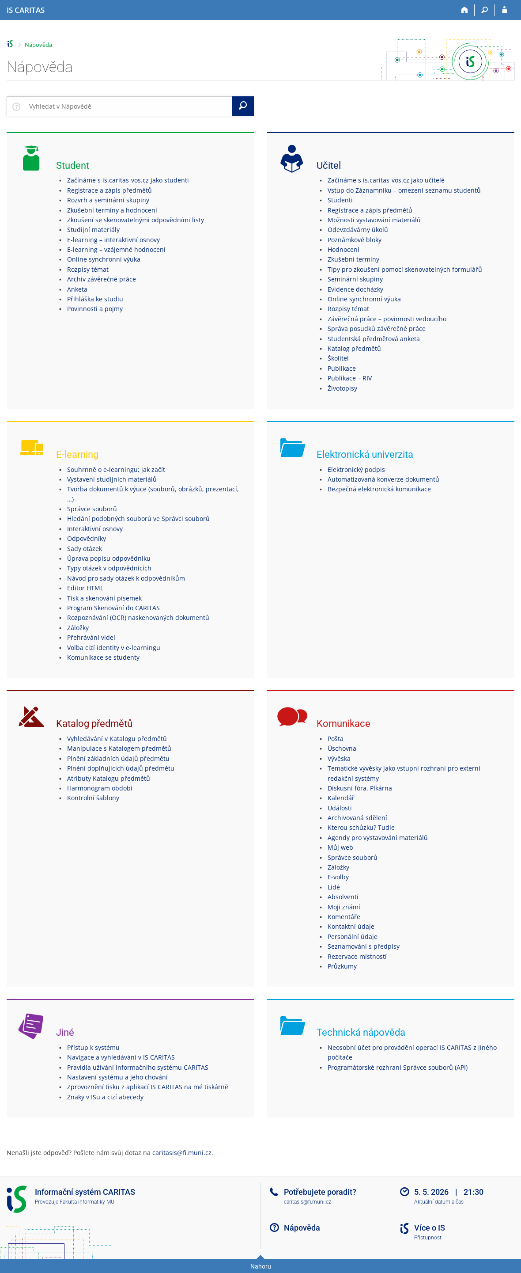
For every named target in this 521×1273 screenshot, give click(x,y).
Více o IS (429, 1227)
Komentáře (344, 916)
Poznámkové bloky (354, 240)
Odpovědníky (86, 538)
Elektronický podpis (356, 469)
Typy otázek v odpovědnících (109, 568)
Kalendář (341, 798)
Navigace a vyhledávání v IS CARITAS (121, 1057)
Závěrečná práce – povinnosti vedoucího (387, 319)
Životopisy (342, 388)
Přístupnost (428, 1238)
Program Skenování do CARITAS (113, 608)
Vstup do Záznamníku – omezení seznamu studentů (404, 190)
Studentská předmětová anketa (374, 338)
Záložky (78, 627)
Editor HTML (85, 588)
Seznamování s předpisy (364, 946)
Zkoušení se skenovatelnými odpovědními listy (135, 220)
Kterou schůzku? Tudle (361, 827)
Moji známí (344, 907)
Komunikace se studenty (103, 657)
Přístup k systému (93, 1047)
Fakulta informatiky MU (87, 1202)
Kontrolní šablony (93, 798)
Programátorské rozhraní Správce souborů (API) (398, 1067)
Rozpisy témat (88, 269)
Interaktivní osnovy (95, 528)
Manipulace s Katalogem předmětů (119, 748)
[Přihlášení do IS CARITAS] (504, 10)
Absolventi (343, 897)
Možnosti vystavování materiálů (374, 220)
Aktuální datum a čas (439, 1202)
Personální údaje (353, 936)
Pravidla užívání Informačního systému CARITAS (137, 1067)
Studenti (340, 200)
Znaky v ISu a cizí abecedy (105, 1097)
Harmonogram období (99, 788)
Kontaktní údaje (351, 926)
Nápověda (38, 45)
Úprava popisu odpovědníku (109, 558)
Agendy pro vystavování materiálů (378, 837)
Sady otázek (84, 548)
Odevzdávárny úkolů (358, 229)
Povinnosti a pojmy (95, 308)
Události (340, 808)
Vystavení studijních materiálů (112, 479)
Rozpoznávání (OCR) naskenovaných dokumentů (138, 617)
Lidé (334, 887)
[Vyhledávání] (485, 10)
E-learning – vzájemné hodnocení (116, 249)
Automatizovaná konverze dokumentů (383, 479)
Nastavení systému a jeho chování (117, 1077)
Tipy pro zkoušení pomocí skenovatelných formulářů (405, 269)
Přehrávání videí (91, 637)
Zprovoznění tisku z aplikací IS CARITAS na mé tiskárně (147, 1087)
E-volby (338, 877)
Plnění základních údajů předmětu (118, 758)
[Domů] (465, 10)
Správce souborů (92, 509)
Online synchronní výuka (103, 259)
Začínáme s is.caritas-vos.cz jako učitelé (386, 180)
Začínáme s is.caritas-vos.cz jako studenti (128, 180)
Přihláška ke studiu (95, 299)
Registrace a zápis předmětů (109, 190)
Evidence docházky (355, 289)
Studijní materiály (93, 229)
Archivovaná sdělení (357, 817)
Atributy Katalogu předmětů (108, 778)
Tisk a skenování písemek (104, 598)
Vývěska (339, 758)
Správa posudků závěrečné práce (377, 328)
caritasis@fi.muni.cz (181, 1152)
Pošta (336, 738)
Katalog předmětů (354, 348)
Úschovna (342, 748)
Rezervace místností (357, 956)
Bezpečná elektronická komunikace (379, 489)
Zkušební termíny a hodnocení (112, 210)
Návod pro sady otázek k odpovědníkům (126, 578)
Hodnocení (343, 249)
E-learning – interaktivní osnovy (113, 240)
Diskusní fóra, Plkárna (360, 788)
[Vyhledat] (243, 106)
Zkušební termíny (353, 259)
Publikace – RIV (350, 378)
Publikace (342, 368)
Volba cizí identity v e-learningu (113, 647)
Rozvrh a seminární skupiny (108, 200)
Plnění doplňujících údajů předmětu (120, 768)
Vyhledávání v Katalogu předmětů (117, 738)
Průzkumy (342, 966)
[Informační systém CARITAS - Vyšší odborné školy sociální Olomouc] (26, 10)
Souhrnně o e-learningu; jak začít (116, 469)
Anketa (77, 289)
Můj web (340, 847)
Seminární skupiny (355, 279)
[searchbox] (129, 106)
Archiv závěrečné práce (101, 279)
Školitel (338, 358)
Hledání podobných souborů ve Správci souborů (138, 518)
